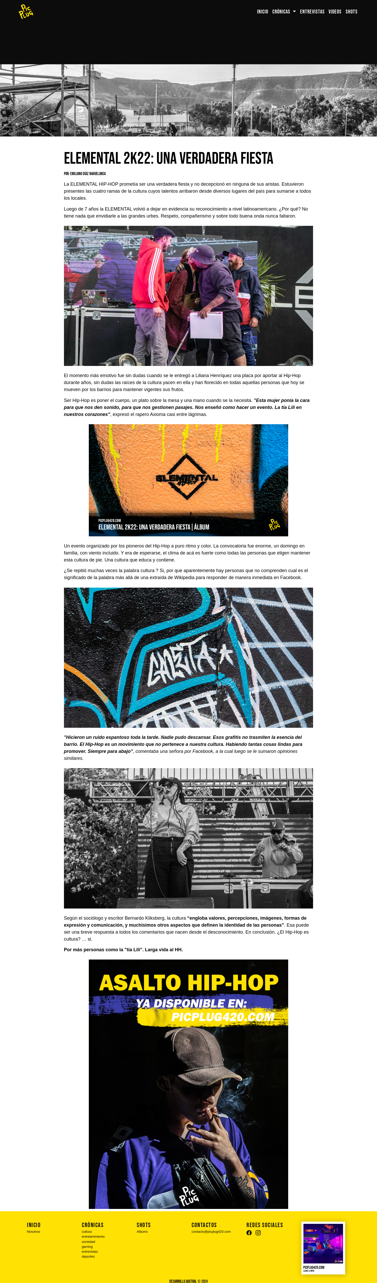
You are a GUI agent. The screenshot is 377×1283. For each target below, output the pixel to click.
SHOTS (352, 12)
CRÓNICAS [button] (281, 12)
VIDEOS (335, 12)
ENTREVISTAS (312, 12)
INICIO (262, 12)
